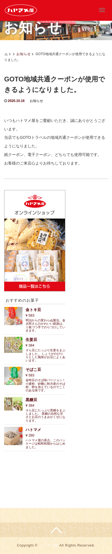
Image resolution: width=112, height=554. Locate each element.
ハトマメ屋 (49, 545)
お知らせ (23, 54)
